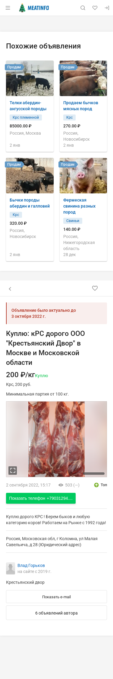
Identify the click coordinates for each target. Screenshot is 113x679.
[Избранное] (95, 8)
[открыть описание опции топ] (100, 485)
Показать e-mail (56, 597)
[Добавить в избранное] (95, 288)
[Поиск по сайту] (83, 8)
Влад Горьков (31, 565)
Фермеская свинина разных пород (79, 206)
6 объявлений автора (56, 613)
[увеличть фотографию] (12, 470)
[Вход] (107, 8)
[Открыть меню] (8, 8)
